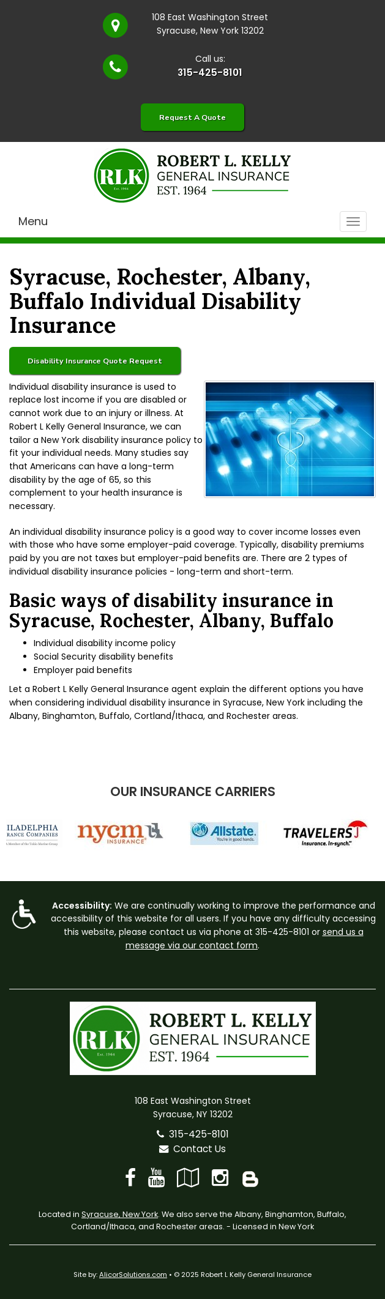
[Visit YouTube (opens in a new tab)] (156, 1177)
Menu (33, 221)
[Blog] (250, 1177)
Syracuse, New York (119, 1214)
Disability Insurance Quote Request (95, 360)
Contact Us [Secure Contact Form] (192, 1148)
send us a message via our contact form (244, 938)
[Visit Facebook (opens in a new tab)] (130, 1177)
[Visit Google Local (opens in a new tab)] (188, 1177)
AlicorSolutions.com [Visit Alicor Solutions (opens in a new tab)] (133, 1274)
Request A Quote (192, 117)
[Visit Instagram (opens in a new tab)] (220, 1177)
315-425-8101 (210, 72)
